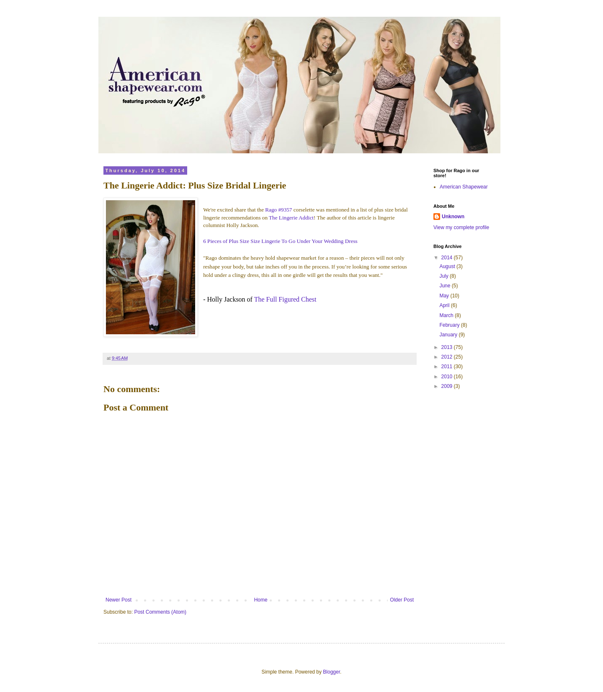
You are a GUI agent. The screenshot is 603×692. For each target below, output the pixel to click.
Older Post (402, 600)
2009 (447, 386)
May (444, 296)
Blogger (331, 672)
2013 (447, 347)
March (447, 315)
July (444, 276)
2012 (447, 357)
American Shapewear (464, 187)
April (445, 305)
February (450, 325)
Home (261, 600)
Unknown (453, 216)
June (445, 286)
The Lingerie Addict (291, 217)
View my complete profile (461, 227)
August (447, 266)
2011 (447, 366)
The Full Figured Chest (285, 299)
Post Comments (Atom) (160, 612)
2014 (447, 258)
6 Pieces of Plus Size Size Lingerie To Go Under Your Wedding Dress (280, 241)
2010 (447, 377)
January (449, 335)
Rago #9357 (278, 210)
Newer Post (118, 600)
